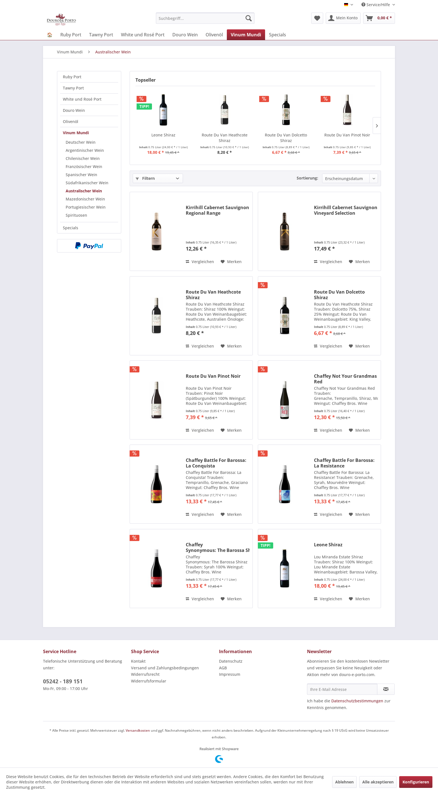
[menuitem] (205, 18)
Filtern (145, 178)
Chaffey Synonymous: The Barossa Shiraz (218, 547)
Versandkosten (138, 730)
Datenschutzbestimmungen (357, 700)
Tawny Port (73, 88)
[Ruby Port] (70, 34)
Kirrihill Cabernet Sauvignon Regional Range (217, 210)
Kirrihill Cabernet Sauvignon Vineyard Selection (345, 210)
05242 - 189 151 (63, 681)
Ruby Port (72, 76)
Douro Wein (74, 110)
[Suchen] (248, 18)
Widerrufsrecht (145, 674)
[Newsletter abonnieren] (386, 689)
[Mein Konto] (343, 18)
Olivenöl (70, 121)
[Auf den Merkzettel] (231, 261)
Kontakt (138, 661)
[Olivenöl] (214, 34)
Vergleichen (200, 261)
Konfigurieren (416, 782)
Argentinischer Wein (85, 150)
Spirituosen (76, 215)
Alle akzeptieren (378, 782)
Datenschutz (230, 661)
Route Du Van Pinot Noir (347, 135)
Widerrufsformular (148, 681)
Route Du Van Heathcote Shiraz (224, 137)
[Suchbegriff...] (205, 18)
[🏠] (49, 34)
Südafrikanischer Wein (87, 182)
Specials (70, 227)
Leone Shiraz (163, 135)
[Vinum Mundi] (246, 34)
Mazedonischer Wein (85, 199)
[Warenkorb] (379, 18)
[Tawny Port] (101, 34)
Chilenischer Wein (83, 158)
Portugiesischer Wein (86, 207)
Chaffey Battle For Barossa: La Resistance (344, 463)
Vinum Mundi (76, 132)
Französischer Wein (84, 166)
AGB (223, 667)
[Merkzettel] (317, 18)
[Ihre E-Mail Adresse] (342, 689)
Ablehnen (344, 782)
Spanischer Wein (81, 174)
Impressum (229, 674)
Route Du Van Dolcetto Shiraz (286, 137)
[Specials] (277, 34)
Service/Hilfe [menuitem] (376, 4)
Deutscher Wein (81, 142)
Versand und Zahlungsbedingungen (165, 667)
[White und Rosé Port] (142, 34)
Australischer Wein (84, 190)
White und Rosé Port (82, 99)
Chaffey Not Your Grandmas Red (345, 378)
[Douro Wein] (185, 34)
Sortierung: (307, 178)
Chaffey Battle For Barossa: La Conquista (216, 463)
